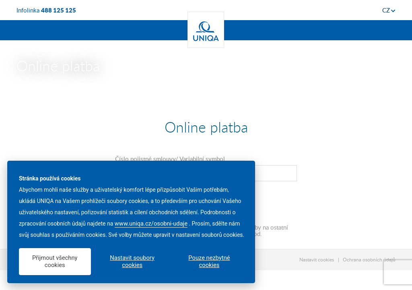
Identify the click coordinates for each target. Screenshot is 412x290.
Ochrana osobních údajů (369, 259)
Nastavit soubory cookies (132, 261)
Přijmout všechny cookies (54, 261)
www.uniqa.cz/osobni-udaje (151, 223)
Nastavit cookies (316, 259)
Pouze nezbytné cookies (209, 261)
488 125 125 (58, 10)
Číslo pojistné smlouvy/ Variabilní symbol (170, 159)
